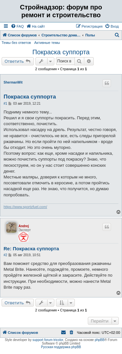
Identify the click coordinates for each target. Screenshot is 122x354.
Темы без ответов (16, 43)
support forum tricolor (48, 340)
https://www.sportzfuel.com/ (25, 207)
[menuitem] (17, 26)
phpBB (99, 340)
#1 (5, 103)
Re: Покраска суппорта (31, 248)
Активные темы (47, 43)
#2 (5, 255)
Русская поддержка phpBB (61, 347)
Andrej (24, 226)
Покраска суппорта (61, 52)
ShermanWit (13, 82)
